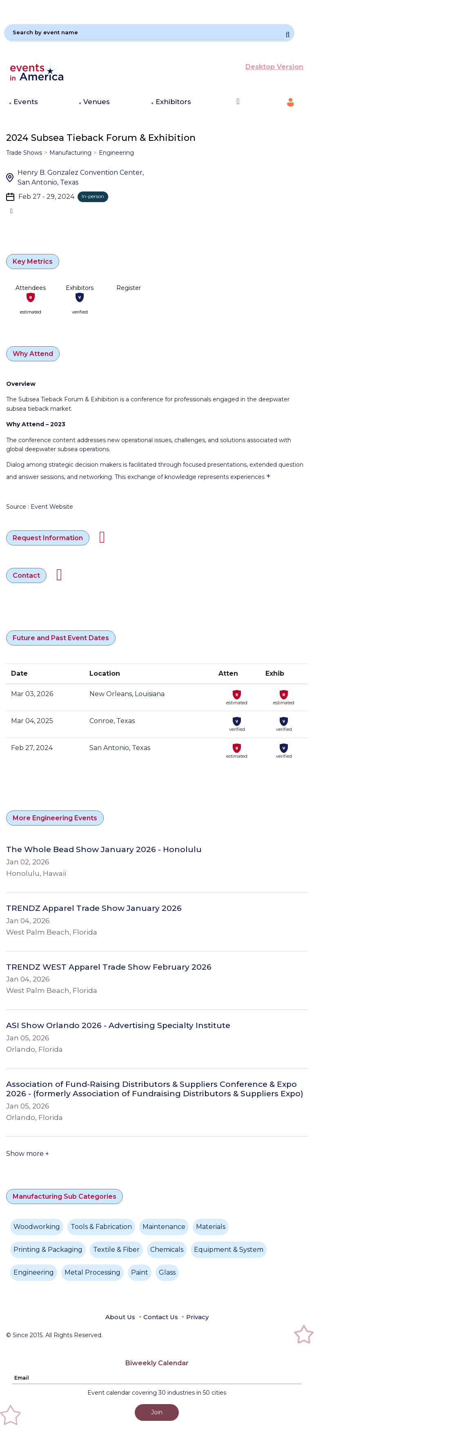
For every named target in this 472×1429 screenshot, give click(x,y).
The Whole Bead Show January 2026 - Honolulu (104, 849)
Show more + (27, 1153)
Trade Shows (24, 152)
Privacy (197, 1317)
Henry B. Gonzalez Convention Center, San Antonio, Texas (81, 177)
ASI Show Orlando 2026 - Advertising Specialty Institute (118, 1025)
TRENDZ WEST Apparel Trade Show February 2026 (109, 967)
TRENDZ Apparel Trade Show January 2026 (94, 908)
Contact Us (160, 1317)
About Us (120, 1317)
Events (25, 102)
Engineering (116, 152)
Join (157, 1412)
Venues (96, 102)
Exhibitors (173, 102)
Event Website (52, 506)
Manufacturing (70, 152)
